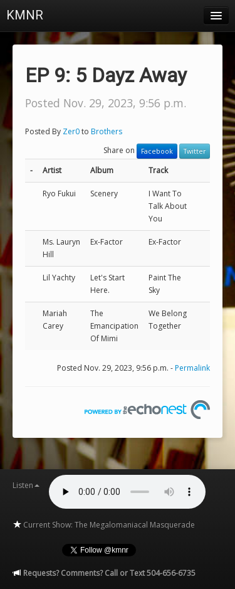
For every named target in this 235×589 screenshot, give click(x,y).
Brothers (106, 131)
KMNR (24, 15)
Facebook (157, 151)
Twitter (195, 151)
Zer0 (71, 131)
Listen (26, 485)
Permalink (192, 368)
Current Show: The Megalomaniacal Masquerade (104, 524)
